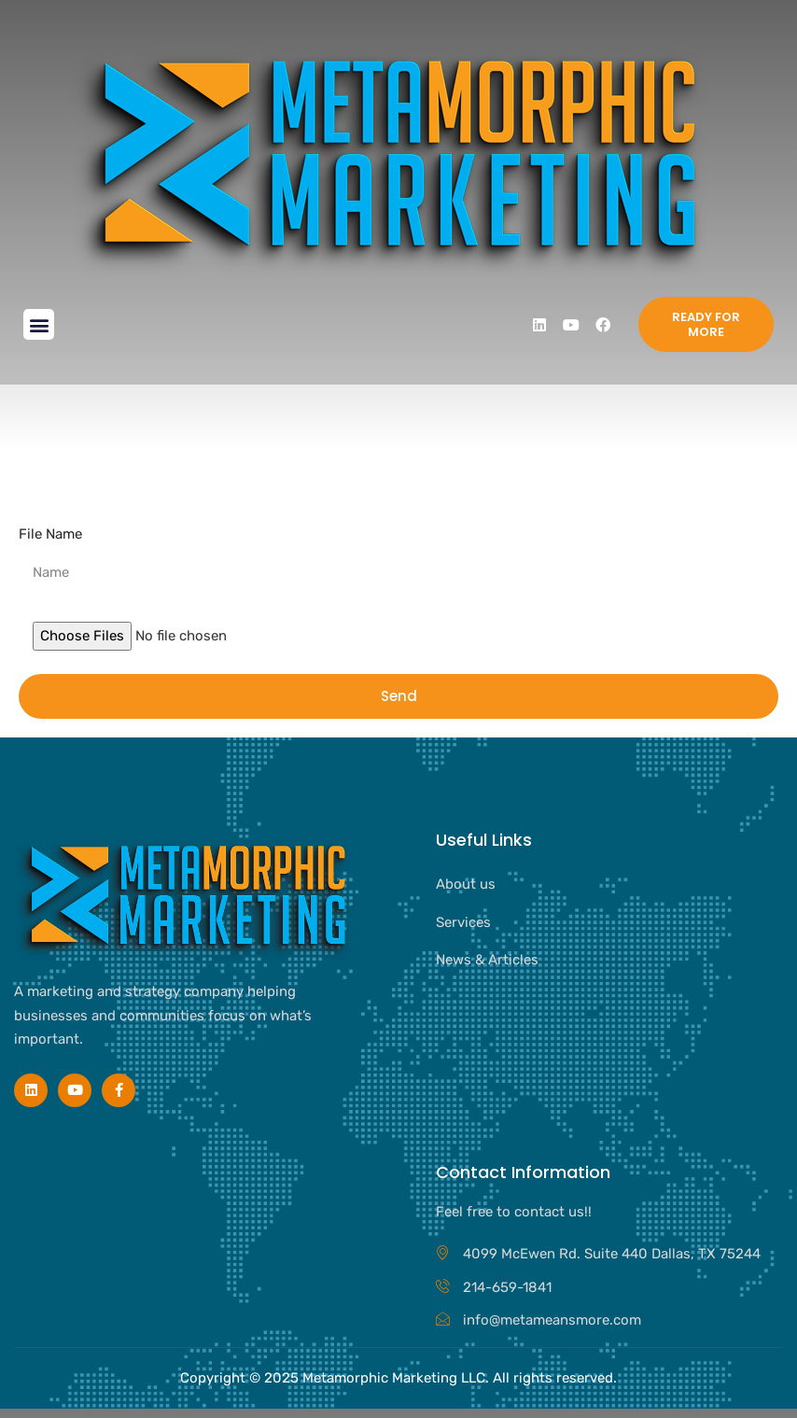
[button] (38, 324)
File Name (50, 534)
